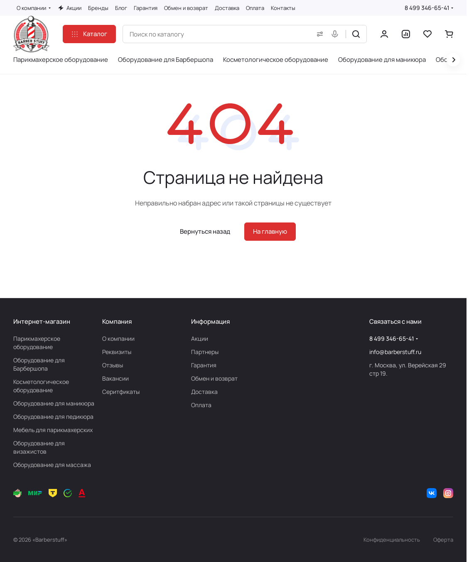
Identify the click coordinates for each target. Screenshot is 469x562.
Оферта (443, 539)
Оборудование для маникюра (53, 403)
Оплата (201, 405)
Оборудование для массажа (52, 465)
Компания (117, 321)
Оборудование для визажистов (39, 447)
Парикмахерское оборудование (36, 343)
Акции (199, 338)
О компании (118, 338)
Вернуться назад (205, 231)
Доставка (204, 392)
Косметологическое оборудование (41, 386)
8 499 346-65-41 (427, 8)
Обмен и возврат (214, 378)
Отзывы (112, 365)
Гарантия (203, 365)
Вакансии (115, 378)
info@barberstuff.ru (395, 352)
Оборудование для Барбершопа (39, 364)
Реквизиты (116, 352)
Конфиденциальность (391, 539)
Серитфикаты (121, 392)
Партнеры (205, 352)
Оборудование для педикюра (53, 416)
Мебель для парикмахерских (53, 430)
